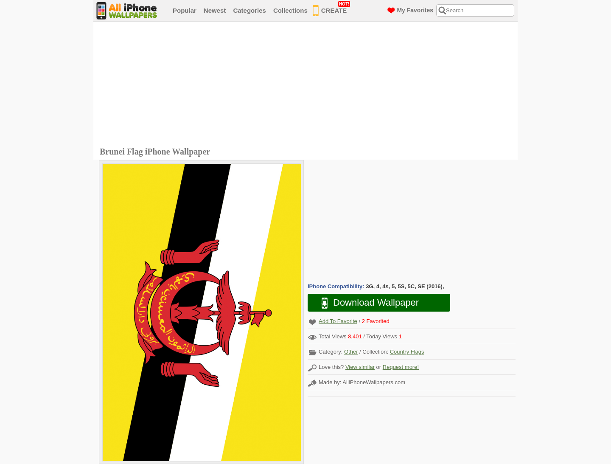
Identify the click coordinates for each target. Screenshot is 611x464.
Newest (215, 10)
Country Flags (407, 352)
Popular (184, 10)
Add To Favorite (338, 321)
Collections (290, 10)
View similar (360, 367)
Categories (249, 10)
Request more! (401, 367)
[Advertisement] (308, 85)
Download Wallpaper (366, 303)
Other (351, 352)
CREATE (331, 9)
